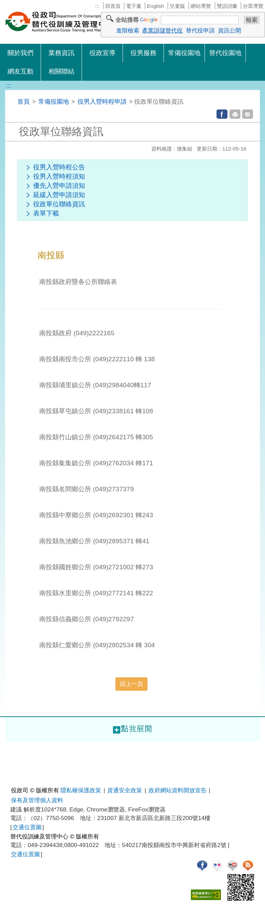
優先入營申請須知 (59, 185)
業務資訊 (61, 52)
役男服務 (143, 52)
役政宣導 (102, 52)
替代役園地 (225, 52)
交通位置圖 (27, 827)
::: (97, 6)
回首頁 (113, 6)
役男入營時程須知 (59, 176)
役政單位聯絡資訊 (59, 204)
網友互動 (20, 71)
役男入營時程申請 (102, 101)
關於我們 (20, 52)
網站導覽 (201, 6)
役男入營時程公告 (59, 167)
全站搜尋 (127, 19)
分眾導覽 (253, 6)
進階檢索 (127, 30)
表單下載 (46, 213)
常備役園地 (184, 52)
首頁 (23, 101)
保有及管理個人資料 (37, 800)
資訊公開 (229, 30)
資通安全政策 (124, 790)
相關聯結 (61, 71)
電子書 (133, 6)
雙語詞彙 (227, 6)
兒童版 (177, 6)
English (155, 6)
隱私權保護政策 (80, 790)
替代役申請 (200, 30)
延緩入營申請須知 (59, 194)
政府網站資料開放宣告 (178, 790)
